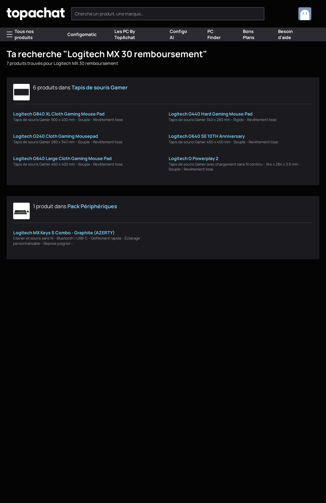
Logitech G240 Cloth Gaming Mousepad (55, 136)
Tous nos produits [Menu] (20, 34)
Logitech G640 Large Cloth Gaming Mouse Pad (62, 158)
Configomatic (78, 34)
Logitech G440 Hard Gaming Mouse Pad (211, 114)
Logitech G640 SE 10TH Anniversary (207, 136)
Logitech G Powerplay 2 (193, 158)
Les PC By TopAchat (120, 34)
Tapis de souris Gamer (100, 87)
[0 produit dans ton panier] (284, 14)
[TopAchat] (36, 13)
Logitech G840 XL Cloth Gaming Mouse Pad (59, 114)
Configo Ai (174, 34)
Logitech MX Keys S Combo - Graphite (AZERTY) (64, 233)
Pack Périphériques (92, 206)
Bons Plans (244, 34)
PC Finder (210, 34)
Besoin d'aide (281, 34)
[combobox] (308, 14)
